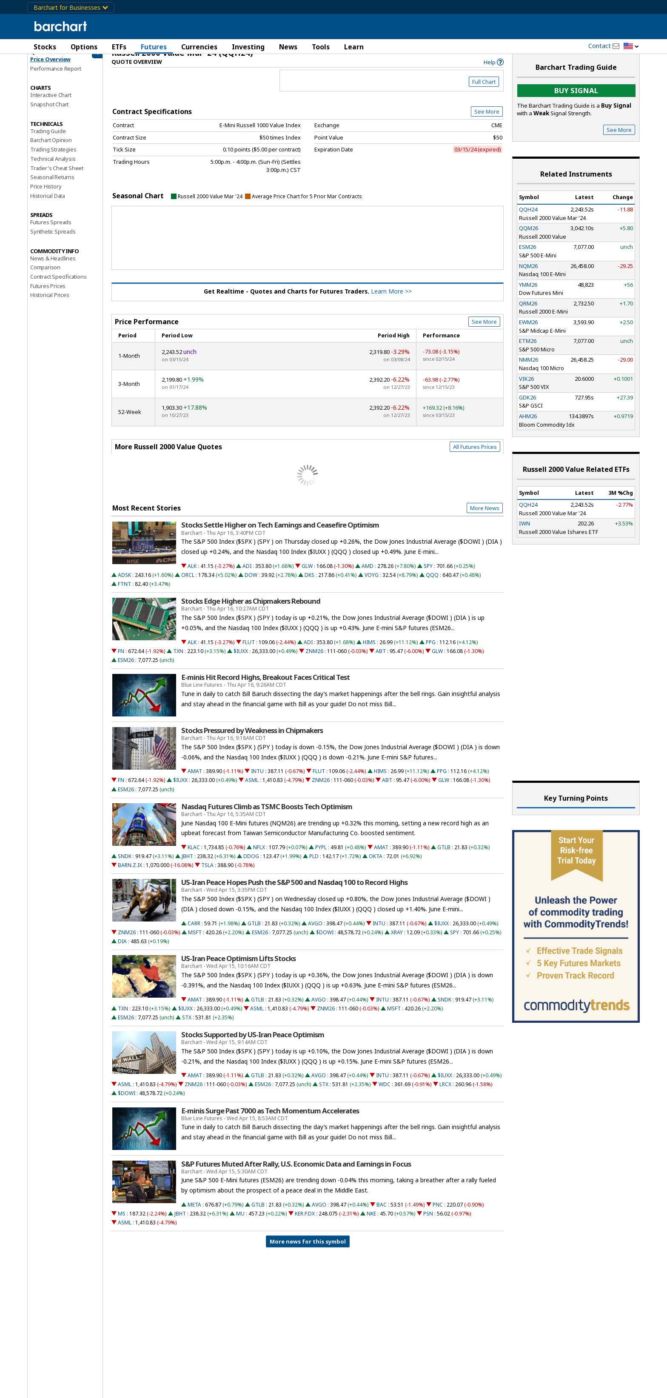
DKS (309, 582)
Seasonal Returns (52, 184)
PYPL (321, 855)
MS (121, 1221)
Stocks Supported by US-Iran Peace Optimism (252, 1042)
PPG (431, 649)
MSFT (195, 940)
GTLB (443, 855)
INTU (257, 778)
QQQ (432, 582)
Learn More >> (391, 299)
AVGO (315, 931)
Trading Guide (48, 139)
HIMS (369, 649)
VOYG (372, 582)
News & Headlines (53, 266)
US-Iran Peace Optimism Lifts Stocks (238, 966)
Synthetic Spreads (53, 239)
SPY (428, 573)
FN (121, 658)
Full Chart (484, 89)
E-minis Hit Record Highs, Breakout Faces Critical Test (265, 685)
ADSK (124, 582)
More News (484, 515)
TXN (178, 658)
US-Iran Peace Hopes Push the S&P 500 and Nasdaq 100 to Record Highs (294, 890)
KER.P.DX (305, 1221)
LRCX (445, 1092)
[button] (631, 46)
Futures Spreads (50, 230)
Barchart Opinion (51, 147)
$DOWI (325, 940)
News (288, 46)
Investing (248, 46)
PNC (438, 1212)
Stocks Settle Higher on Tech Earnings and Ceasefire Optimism (280, 532)
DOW (251, 582)
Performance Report (55, 76)
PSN (428, 1221)
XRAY (397, 940)
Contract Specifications (58, 284)
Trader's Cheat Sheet (56, 176)
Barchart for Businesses (71, 7)
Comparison (45, 275)
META (194, 1212)
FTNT (124, 591)
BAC (381, 1212)
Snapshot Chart (49, 112)
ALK (192, 573)
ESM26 (126, 667)
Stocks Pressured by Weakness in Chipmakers (252, 738)
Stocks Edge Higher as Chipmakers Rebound (250, 609)
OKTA (375, 863)
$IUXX (241, 658)
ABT (381, 658)
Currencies (199, 46)
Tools (321, 46)
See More (486, 119)
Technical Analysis (52, 166)
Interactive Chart (50, 102)
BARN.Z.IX (130, 872)
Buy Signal (576, 98)
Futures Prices (48, 293)
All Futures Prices (475, 454)
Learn (354, 46)
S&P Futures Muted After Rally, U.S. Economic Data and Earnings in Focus (296, 1171)
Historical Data (47, 203)
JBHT (187, 863)
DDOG (251, 863)
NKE (371, 1221)
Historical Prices (49, 302)
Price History (45, 194)
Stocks (45, 46)
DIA (122, 949)
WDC (385, 1092)
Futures (154, 46)
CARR (194, 931)
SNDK (124, 863)
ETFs (119, 46)
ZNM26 (314, 658)
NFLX (259, 855)
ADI (246, 573)
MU (240, 1221)
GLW (307, 573)
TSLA (207, 872)
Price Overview (50, 67)
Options (84, 46)
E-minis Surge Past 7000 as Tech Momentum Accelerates (270, 1118)
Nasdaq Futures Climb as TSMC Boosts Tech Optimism (266, 814)
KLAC (194, 855)
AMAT (195, 778)
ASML (252, 787)
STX (186, 1025)
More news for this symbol (308, 1249)
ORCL (187, 582)
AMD (367, 573)
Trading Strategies (53, 157)
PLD (314, 863)
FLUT (248, 649)
